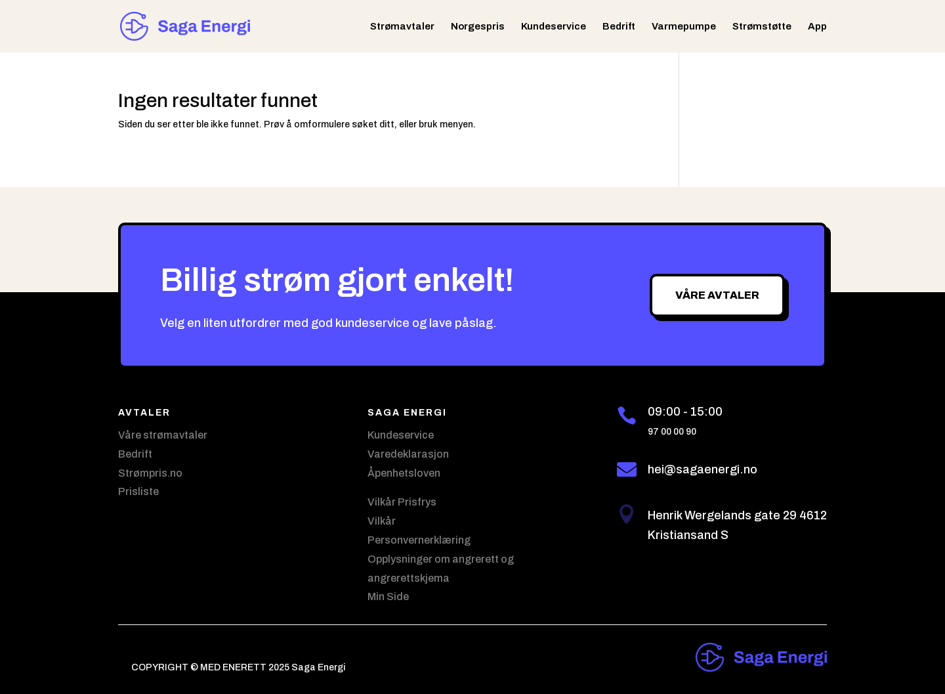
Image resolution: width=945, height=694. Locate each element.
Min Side (388, 596)
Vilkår (382, 521)
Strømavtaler (402, 27)
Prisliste (138, 491)
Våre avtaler (717, 295)
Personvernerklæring (419, 540)
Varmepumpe (684, 27)
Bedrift (618, 27)
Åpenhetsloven (404, 473)
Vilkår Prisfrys (402, 502)
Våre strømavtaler (162, 435)
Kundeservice (553, 27)
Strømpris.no (150, 473)
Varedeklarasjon (408, 454)
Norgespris (478, 27)
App (817, 27)
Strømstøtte (761, 27)
